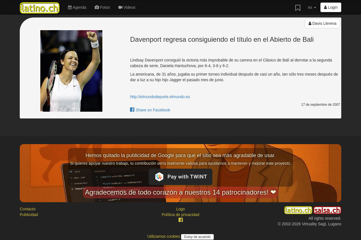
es (312, 7)
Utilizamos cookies (164, 236)
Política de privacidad (180, 214)
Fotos (102, 7)
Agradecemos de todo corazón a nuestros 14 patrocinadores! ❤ (180, 192)
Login (331, 7)
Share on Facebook (150, 110)
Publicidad (29, 214)
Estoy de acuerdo (197, 237)
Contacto (28, 209)
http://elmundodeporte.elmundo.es (160, 96)
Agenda (77, 7)
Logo (180, 209)
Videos (126, 7)
